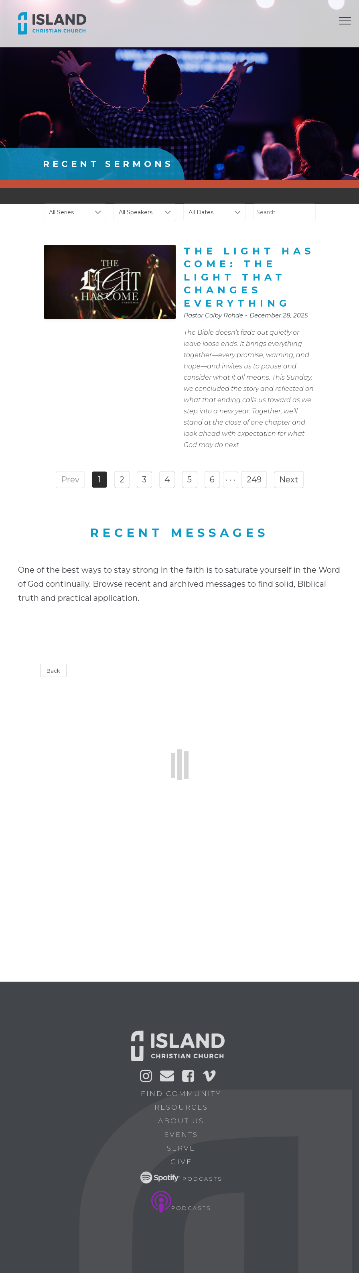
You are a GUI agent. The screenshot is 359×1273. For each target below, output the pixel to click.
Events (184, 1135)
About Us (184, 1121)
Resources (184, 1107)
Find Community (184, 1094)
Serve (184, 1148)
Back (53, 670)
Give (184, 1162)
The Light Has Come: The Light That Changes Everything (249, 277)
